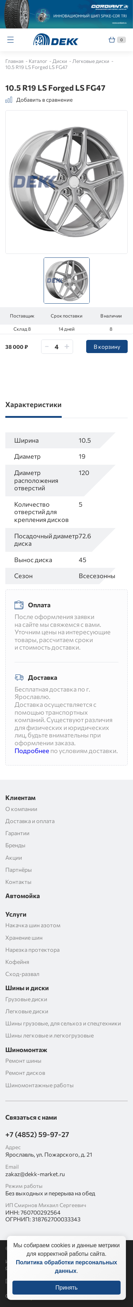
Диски (60, 61)
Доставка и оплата (30, 820)
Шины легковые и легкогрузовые (49, 1035)
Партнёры (18, 869)
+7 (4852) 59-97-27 (37, 1134)
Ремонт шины (23, 1060)
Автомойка (22, 896)
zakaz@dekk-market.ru (35, 1173)
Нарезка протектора (32, 949)
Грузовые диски (26, 999)
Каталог (38, 61)
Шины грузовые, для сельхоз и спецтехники (63, 1023)
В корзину (107, 346)
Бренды (15, 845)
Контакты (18, 881)
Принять (66, 1295)
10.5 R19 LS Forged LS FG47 (36, 67)
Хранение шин (24, 937)
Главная (14, 61)
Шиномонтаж (26, 1049)
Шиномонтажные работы (39, 1085)
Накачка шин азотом (32, 925)
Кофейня (17, 961)
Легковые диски (91, 61)
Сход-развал (22, 973)
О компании (21, 808)
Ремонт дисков (25, 1072)
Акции (13, 857)
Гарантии (17, 832)
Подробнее (32, 750)
